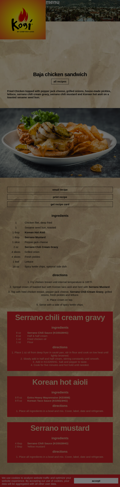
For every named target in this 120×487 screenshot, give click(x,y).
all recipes (60, 81)
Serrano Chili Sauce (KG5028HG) (47, 332)
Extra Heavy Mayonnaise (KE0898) (48, 397)
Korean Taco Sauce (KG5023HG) (47, 400)
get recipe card (60, 204)
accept (96, 480)
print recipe (60, 196)
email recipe (60, 189)
